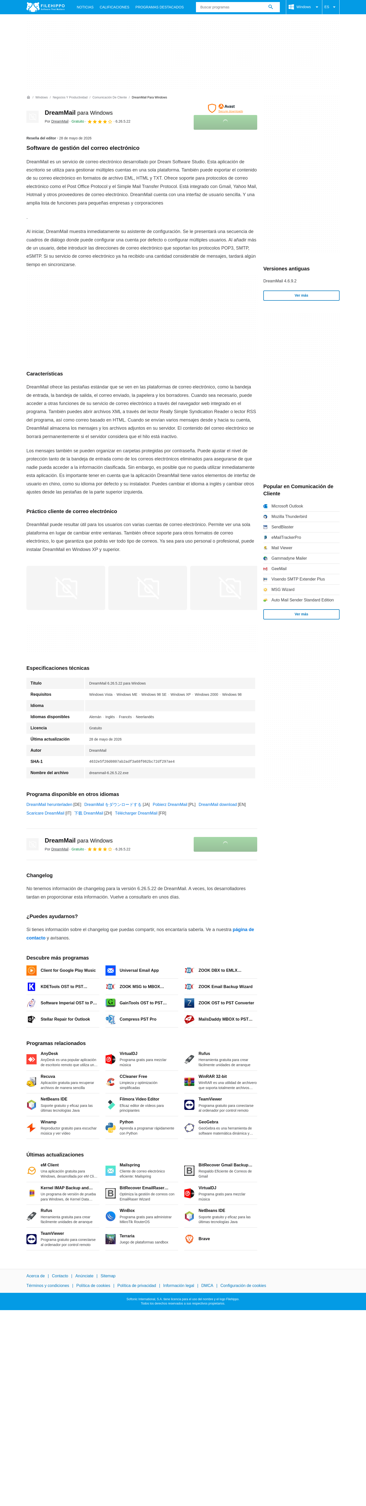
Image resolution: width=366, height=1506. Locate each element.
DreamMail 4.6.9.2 (280, 281)
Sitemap (108, 1276)
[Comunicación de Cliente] (110, 97)
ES (330, 7)
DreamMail (79, 112)
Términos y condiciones (47, 1285)
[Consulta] (238, 7)
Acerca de (35, 1276)
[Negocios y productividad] (70, 97)
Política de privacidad (136, 1285)
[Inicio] (28, 97)
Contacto (60, 1276)
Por (56, 121)
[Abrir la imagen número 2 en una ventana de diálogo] (229, 588)
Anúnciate (84, 1276)
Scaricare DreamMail (45, 813)
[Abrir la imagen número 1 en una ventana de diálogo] (147, 588)
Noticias (85, 7)
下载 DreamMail (88, 813)
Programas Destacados (159, 7)
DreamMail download (218, 804)
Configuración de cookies (243, 1285)
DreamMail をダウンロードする (113, 804)
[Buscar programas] (271, 7)
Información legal (178, 1285)
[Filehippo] (45, 7)
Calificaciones (114, 7)
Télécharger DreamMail (136, 813)
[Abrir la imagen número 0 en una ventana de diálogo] (65, 588)
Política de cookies (93, 1285)
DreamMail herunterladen (49, 804)
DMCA (207, 1285)
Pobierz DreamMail (170, 804)
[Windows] (41, 97)
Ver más (301, 295)
